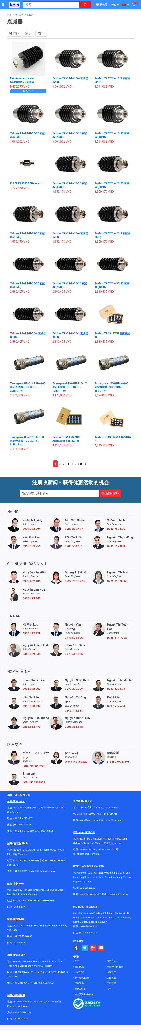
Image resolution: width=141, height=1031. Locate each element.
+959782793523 (88, 849)
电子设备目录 (81, 977)
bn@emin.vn (20, 906)
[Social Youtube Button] (101, 948)
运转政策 (111, 972)
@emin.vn (21, 942)
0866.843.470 (32, 726)
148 (80, 463)
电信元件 (19, 15)
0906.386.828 (74, 726)
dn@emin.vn (47, 982)
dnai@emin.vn (20, 1018)
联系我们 (79, 972)
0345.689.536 (32, 654)
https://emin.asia (114, 820)
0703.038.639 (116, 689)
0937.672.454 (116, 706)
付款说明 (111, 961)
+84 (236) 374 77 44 (23, 982)
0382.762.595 (116, 529)
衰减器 (30, 15)
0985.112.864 (116, 546)
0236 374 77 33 (117, 637)
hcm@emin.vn (48, 871)
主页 (9, 15)
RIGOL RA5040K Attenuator (26, 183)
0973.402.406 (32, 581)
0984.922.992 (32, 689)
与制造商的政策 (114, 966)
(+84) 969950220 (76, 761)
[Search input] (49, 4)
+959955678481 (106, 849)
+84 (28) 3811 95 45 (23, 871)
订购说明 (79, 983)
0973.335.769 (74, 689)
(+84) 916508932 (34, 782)
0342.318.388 (74, 710)
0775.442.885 (74, 654)
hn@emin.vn (47, 830)
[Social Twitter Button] (85, 948)
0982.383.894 (32, 529)
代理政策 (111, 983)
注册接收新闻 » (110, 493)
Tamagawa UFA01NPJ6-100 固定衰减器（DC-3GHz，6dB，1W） (111, 387)
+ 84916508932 (87, 813)
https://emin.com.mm (88, 853)
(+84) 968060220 (34, 766)
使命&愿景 (80, 988)
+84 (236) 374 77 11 (23, 972)
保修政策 (111, 977)
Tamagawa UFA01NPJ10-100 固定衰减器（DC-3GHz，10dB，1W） (69, 387)
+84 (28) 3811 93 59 (45, 860)
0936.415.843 (32, 598)
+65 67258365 (110, 813)
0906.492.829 (32, 633)
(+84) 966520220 (22, 824)
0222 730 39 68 (75, 581)
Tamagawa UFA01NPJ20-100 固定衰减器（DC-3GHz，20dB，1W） (27, 387)
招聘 (108, 988)
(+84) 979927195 (118, 761)
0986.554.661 (74, 546)
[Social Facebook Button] (76, 948)
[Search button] (85, 4)
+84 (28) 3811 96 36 (23, 860)
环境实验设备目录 (84, 994)
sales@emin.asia (88, 820)
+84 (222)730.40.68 (44, 900)
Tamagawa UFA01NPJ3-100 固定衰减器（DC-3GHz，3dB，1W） (27, 441)
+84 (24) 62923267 (22, 818)
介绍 (76, 961)
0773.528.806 (74, 637)
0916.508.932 (32, 706)
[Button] (3, 4)
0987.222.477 (74, 529)
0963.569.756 (32, 546)
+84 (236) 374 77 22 (45, 972)
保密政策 (79, 966)
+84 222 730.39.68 (22, 900)
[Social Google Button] (93, 948)
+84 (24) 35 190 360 (23, 830)
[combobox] (49, 4)
